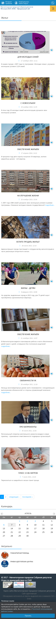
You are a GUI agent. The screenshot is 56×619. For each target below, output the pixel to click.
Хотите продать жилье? (28, 241)
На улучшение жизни (28, 195)
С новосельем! (28, 103)
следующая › (14, 497)
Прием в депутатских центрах (21, 562)
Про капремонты (28, 426)
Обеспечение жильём (28, 149)
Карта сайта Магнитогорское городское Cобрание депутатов (29, 591)
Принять (28, 615)
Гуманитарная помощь (19, 553)
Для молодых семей (28, 56)
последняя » (27, 497)
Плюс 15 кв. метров (28, 473)
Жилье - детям (28, 288)
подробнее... (50, 205)
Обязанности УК (28, 380)
